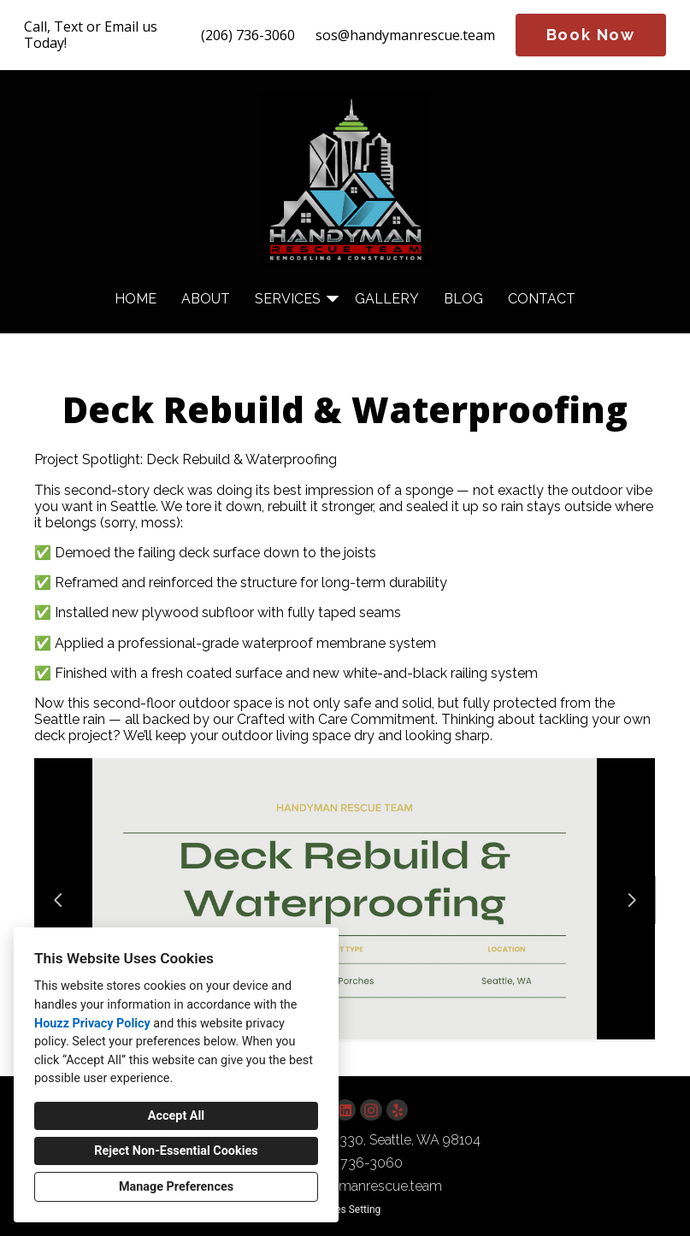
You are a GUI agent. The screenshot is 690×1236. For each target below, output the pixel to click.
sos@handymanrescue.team (405, 35)
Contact (541, 299)
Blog (463, 299)
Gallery (387, 299)
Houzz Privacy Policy (92, 1023)
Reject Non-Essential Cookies (175, 1151)
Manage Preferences (176, 1187)
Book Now (590, 35)
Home (135, 299)
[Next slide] (632, 900)
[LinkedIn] (345, 1110)
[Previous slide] (58, 900)
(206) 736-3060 (248, 35)
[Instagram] (370, 1110)
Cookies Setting (345, 1209)
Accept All (176, 1116)
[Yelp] (397, 1110)
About (205, 299)
